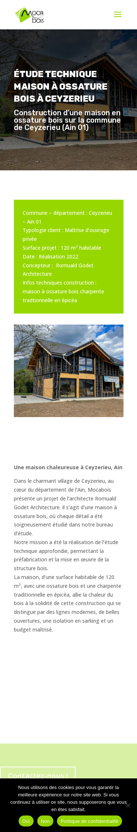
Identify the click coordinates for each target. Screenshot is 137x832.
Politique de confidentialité (89, 821)
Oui (26, 821)
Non (45, 821)
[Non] (128, 805)
